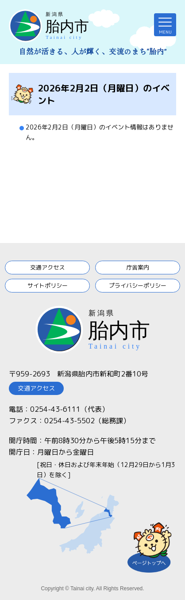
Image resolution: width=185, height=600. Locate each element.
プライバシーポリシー (137, 285)
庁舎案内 (137, 267)
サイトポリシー (47, 285)
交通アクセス (47, 267)
